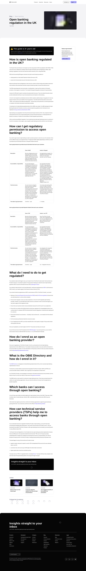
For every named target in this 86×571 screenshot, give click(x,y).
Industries (41, 2)
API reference (23, 539)
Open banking (19, 16)
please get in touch (35, 284)
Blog (10, 16)
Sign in (73, 2)
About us (34, 539)
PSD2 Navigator (33, 329)
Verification (11, 546)
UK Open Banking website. (39, 403)
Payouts (11, 539)
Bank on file (11, 540)
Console (22, 540)
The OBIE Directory (13, 364)
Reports (56, 542)
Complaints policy (70, 537)
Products (36, 2)
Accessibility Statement (71, 546)
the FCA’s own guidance (42, 295)
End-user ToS (69, 544)
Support (22, 542)
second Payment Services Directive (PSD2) (26, 295)
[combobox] (14, 554)
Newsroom (34, 542)
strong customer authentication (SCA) (22, 109)
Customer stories (58, 539)
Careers (33, 540)
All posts (45, 537)
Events (56, 540)
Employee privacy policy (71, 539)
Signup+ (11, 542)
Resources (46, 2)
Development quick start (26, 537)
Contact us (66, 2)
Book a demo (66, 58)
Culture (45, 540)
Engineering (46, 542)
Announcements (47, 539)
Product (45, 547)
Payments (11, 537)
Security (68, 540)
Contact (34, 537)
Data (10, 544)
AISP (44, 287)
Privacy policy (69, 542)
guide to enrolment (36, 375)
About (50, 2)
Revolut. (34, 453)
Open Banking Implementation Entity (20, 350)
